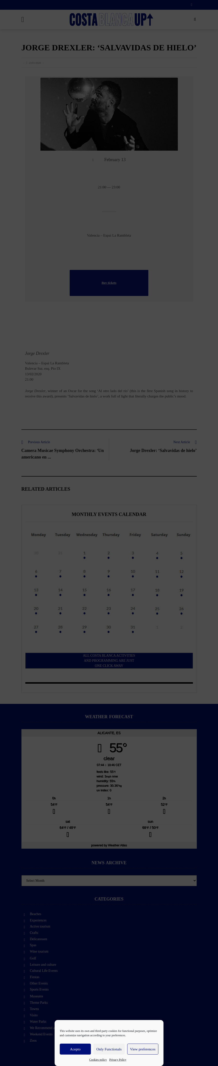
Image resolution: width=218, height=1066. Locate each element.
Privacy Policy (117, 1059)
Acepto (75, 1049)
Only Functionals (109, 1049)
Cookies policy (98, 1059)
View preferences (142, 1049)
